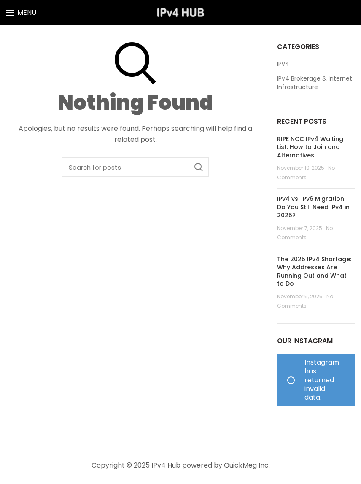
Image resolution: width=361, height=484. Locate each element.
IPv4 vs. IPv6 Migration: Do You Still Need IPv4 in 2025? (313, 207)
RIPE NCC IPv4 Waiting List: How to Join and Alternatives (310, 147)
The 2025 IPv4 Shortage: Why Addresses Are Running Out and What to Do (314, 271)
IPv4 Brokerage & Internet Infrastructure (314, 83)
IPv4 (283, 64)
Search (198, 167)
